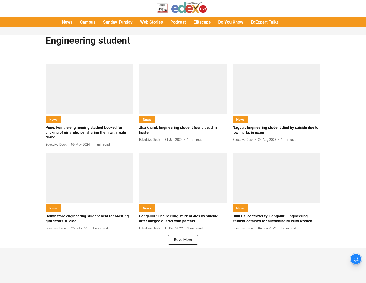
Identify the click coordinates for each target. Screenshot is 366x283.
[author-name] (57, 144)
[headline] (89, 132)
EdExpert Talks (265, 22)
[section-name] (53, 119)
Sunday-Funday (118, 22)
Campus (87, 22)
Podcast (178, 22)
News (67, 22)
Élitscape (202, 22)
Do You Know (230, 22)
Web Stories (151, 22)
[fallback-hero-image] (89, 89)
